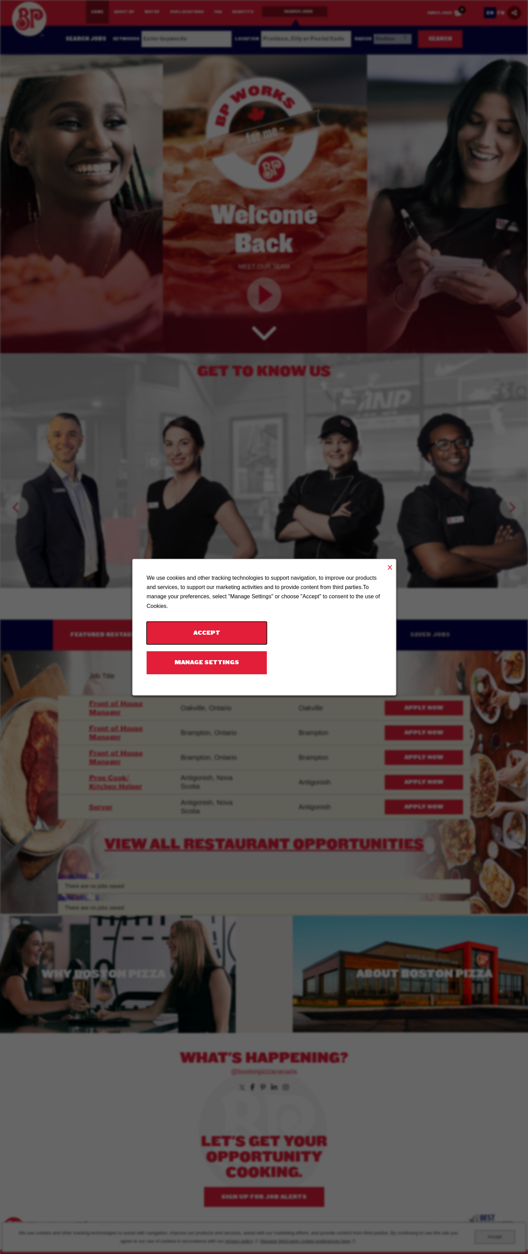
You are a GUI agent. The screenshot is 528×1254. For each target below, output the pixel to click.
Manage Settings (206, 662)
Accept (206, 632)
